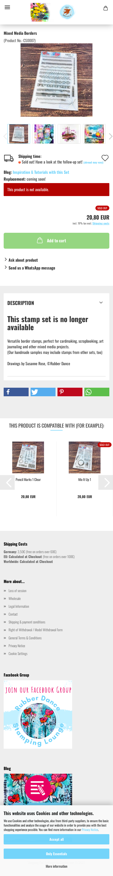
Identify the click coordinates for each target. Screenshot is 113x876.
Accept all (56, 839)
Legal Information (19, 606)
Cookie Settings (18, 653)
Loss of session (17, 590)
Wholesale (15, 598)
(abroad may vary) (93, 162)
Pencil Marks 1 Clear (28, 479)
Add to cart (51, 240)
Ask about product (23, 260)
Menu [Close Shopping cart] (7, 7)
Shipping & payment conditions (27, 621)
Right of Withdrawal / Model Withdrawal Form (36, 629)
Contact (13, 614)
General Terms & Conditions (25, 637)
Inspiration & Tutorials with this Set (41, 172)
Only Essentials (56, 853)
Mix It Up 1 (84, 479)
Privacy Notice (90, 829)
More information (56, 866)
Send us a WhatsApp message (32, 268)
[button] (16, 392)
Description (20, 302)
